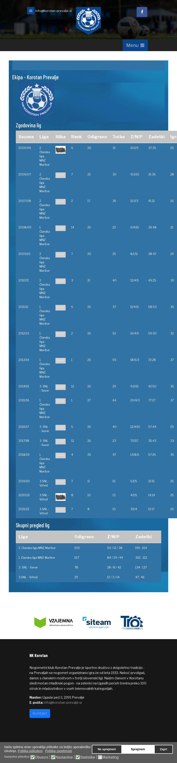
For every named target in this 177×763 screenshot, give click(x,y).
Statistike (87, 757)
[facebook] (142, 12)
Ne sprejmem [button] (107, 749)
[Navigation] (135, 45)
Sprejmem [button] (138, 749)
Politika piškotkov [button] (30, 751)
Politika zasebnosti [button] (58, 751)
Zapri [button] (163, 749)
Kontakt (39, 713)
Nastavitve (64, 757)
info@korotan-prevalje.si (53, 11)
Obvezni (41, 757)
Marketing (110, 757)
